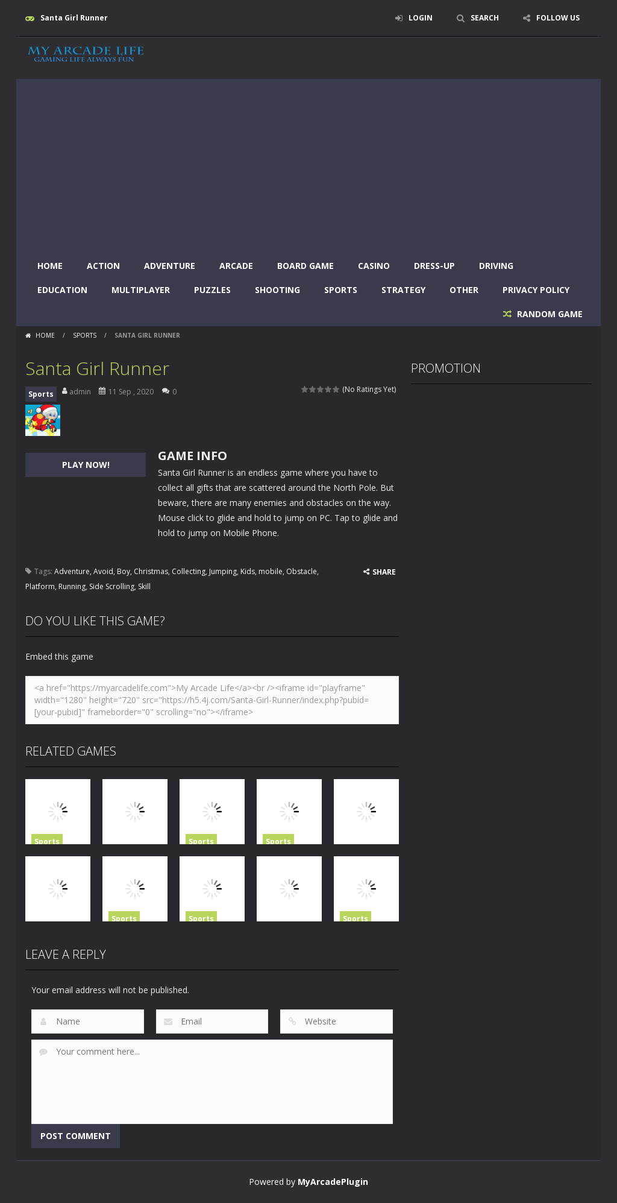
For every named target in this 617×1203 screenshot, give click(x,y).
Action (103, 265)
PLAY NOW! (86, 464)
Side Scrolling (111, 586)
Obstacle (301, 571)
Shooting (277, 289)
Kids (247, 571)
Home (50, 265)
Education (62, 289)
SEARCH (485, 18)
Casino (374, 265)
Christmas (151, 571)
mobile (270, 571)
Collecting (188, 571)
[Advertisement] (308, 163)
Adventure (169, 265)
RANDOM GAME (549, 314)
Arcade (236, 265)
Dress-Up (434, 265)
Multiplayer (140, 289)
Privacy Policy (536, 289)
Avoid (103, 571)
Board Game (305, 265)
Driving (496, 265)
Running (72, 586)
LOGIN (421, 18)
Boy (123, 571)
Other (463, 289)
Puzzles (212, 289)
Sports (340, 289)
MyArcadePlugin (333, 1181)
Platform (40, 586)
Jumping (223, 571)
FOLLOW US (558, 18)
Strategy (403, 289)
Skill (144, 586)
